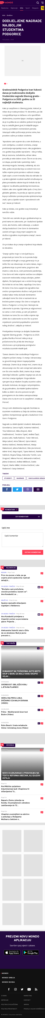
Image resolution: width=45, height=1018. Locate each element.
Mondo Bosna (8, 982)
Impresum (4, 1000)
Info (3, 15)
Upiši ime (6, 528)
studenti (8, 478)
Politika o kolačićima (9, 1005)
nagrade (20, 478)
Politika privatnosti (9, 1009)
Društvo (9, 15)
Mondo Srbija (8, 978)
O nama (4, 996)
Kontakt (27, 1000)
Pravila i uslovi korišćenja (34, 1009)
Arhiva (26, 1005)
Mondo (5, 973)
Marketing (28, 996)
